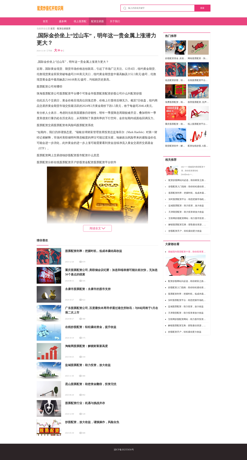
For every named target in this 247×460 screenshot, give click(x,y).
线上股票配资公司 (80, 22)
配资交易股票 (97, 22)
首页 (45, 21)
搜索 (202, 8)
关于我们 (115, 21)
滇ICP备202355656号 (124, 449)
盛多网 (63, 21)
